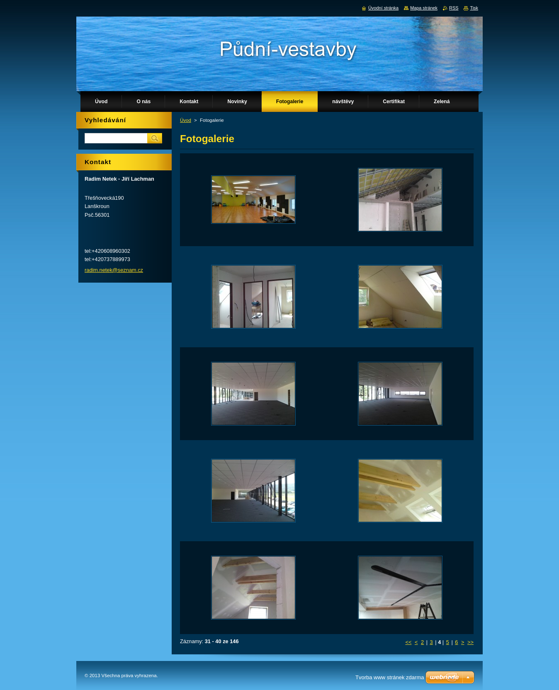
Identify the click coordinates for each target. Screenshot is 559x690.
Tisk (474, 7)
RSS (453, 7)
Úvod (185, 120)
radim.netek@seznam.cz (114, 270)
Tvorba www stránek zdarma (389, 677)
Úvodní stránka (383, 7)
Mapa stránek (423, 7)
